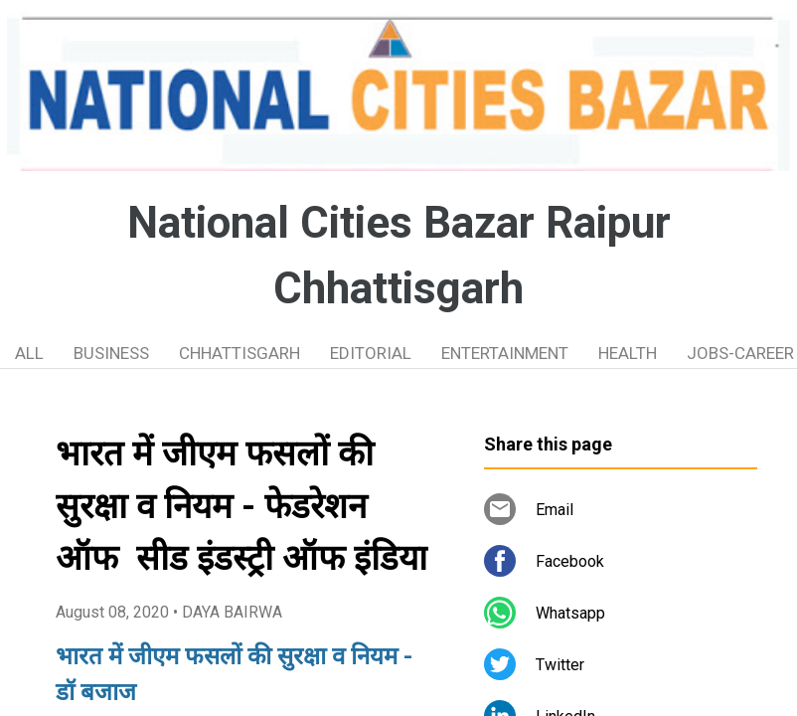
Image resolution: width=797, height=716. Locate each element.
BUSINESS (111, 353)
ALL (29, 353)
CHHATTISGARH (239, 353)
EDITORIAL (370, 353)
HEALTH (627, 353)
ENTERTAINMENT (504, 353)
